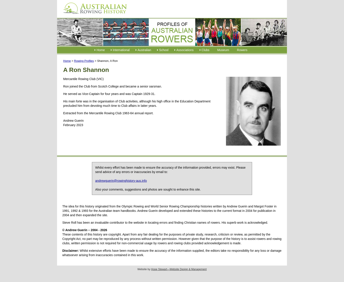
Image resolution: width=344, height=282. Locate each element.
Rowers (242, 50)
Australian (144, 50)
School (163, 50)
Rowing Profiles (84, 60)
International (121, 50)
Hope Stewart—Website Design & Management (179, 269)
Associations (185, 50)
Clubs (206, 50)
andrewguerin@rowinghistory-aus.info (121, 180)
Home (101, 50)
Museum (223, 50)
